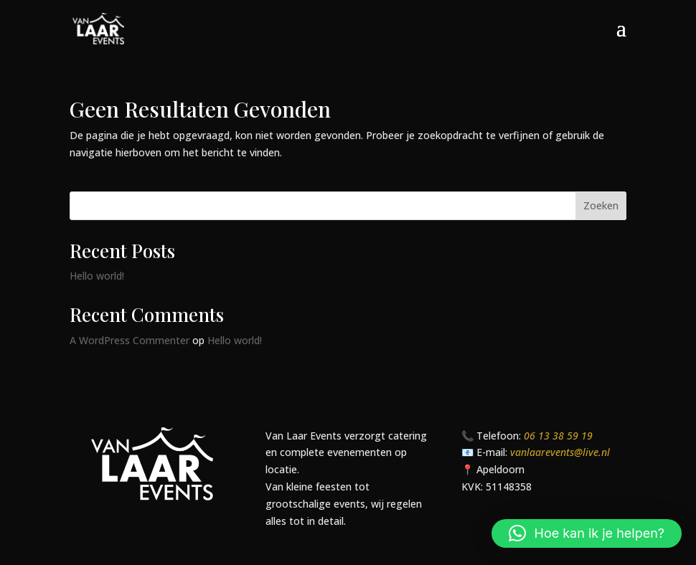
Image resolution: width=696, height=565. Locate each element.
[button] (587, 533)
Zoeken (601, 205)
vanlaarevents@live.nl (560, 452)
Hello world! (97, 275)
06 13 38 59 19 (558, 435)
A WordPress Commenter (129, 340)
